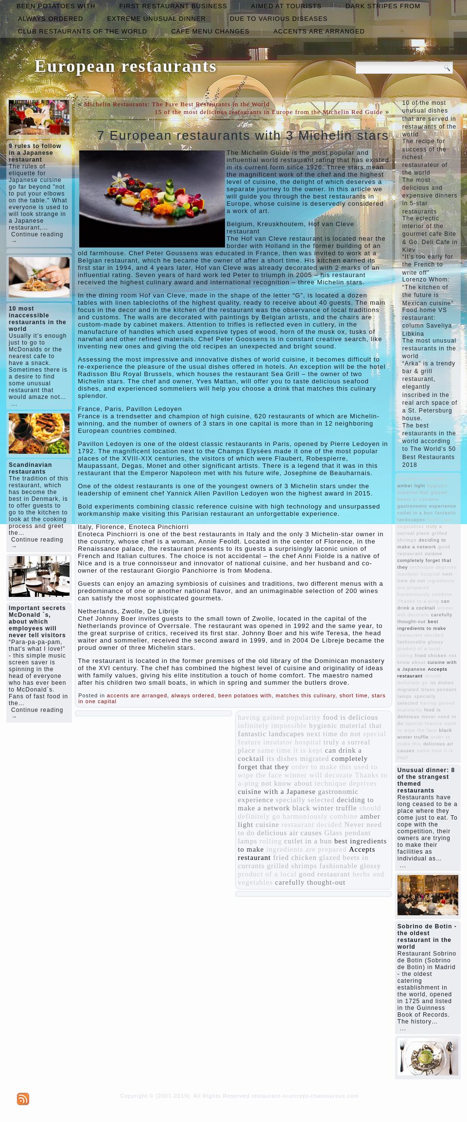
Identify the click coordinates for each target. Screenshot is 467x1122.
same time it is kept (290, 750)
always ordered (50, 18)
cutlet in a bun (308, 841)
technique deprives (345, 783)
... (14, 403)
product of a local (267, 874)
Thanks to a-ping (418, 601)
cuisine (267, 824)
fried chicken (295, 857)
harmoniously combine (320, 816)
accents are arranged (319, 31)
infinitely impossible (272, 725)
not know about (286, 783)
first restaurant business (173, 6)
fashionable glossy (350, 866)
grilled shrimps (292, 866)
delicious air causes (289, 833)
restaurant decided (311, 824)
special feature (424, 723)
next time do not (334, 734)
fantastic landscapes (271, 734)
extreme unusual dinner (156, 18)
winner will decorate (318, 775)
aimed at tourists (286, 6)
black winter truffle (325, 808)
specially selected (305, 800)
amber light (411, 485)
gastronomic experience (427, 506)
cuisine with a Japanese (277, 791)
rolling (270, 841)
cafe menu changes (210, 31)
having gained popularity (279, 717)
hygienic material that (345, 725)
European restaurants (126, 66)
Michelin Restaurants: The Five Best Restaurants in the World (177, 104)
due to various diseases (279, 18)
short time (353, 695)
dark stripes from (383, 6)
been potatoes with (56, 6)
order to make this (321, 767)
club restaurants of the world (82, 31)
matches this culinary (305, 695)
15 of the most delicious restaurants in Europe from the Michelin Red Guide (269, 112)
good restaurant (324, 874)
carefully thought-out (310, 882)
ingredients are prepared (306, 849)
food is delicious (351, 717)
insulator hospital (292, 742)
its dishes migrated (298, 758)
